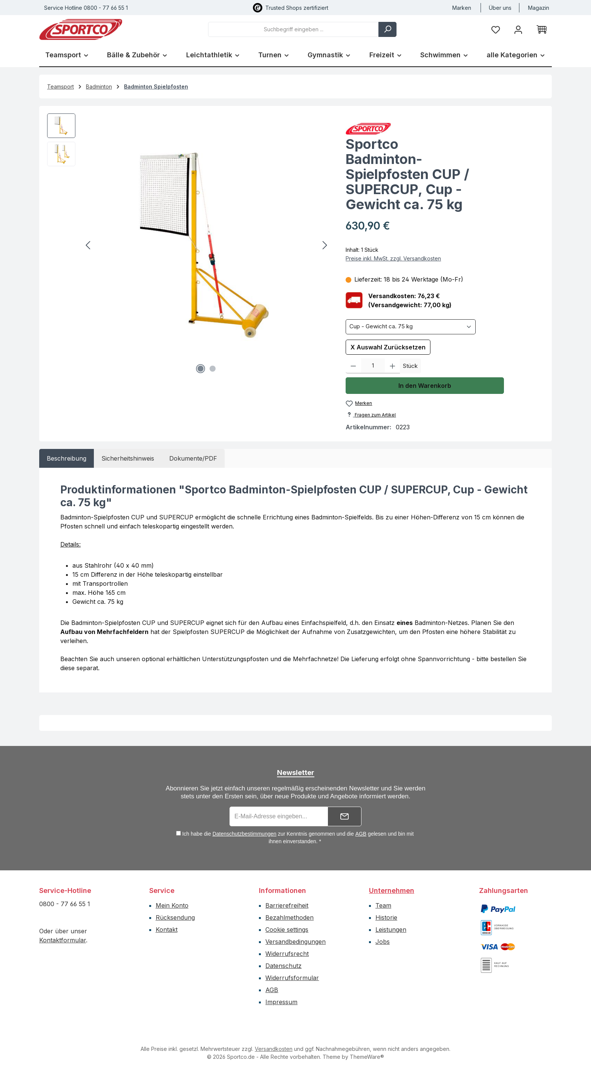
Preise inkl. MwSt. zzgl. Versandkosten (393, 258)
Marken (461, 8)
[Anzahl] (373, 366)
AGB (361, 834)
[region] (189, 245)
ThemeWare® (367, 1057)
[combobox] (293, 29)
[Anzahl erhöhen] (392, 366)
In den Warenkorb (424, 385)
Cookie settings (286, 929)
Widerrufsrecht (287, 953)
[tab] (66, 458)
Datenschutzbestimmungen (245, 834)
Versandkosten (273, 1049)
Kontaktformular (62, 940)
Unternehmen (391, 890)
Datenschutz (283, 965)
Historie (386, 917)
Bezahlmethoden (289, 917)
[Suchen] (387, 29)
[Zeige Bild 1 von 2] (201, 369)
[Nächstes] (324, 245)
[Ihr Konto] (518, 29)
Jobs (382, 941)
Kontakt (167, 929)
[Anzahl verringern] (353, 366)
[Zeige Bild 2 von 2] (213, 369)
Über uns (500, 8)
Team (383, 905)
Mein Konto (172, 905)
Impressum (281, 1002)
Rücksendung (175, 917)
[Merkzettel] (495, 29)
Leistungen (390, 929)
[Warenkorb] (541, 29)
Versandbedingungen (295, 941)
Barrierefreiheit (286, 905)
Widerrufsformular (292, 978)
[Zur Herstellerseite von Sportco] (445, 129)
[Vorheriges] (88, 245)
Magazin (538, 8)
